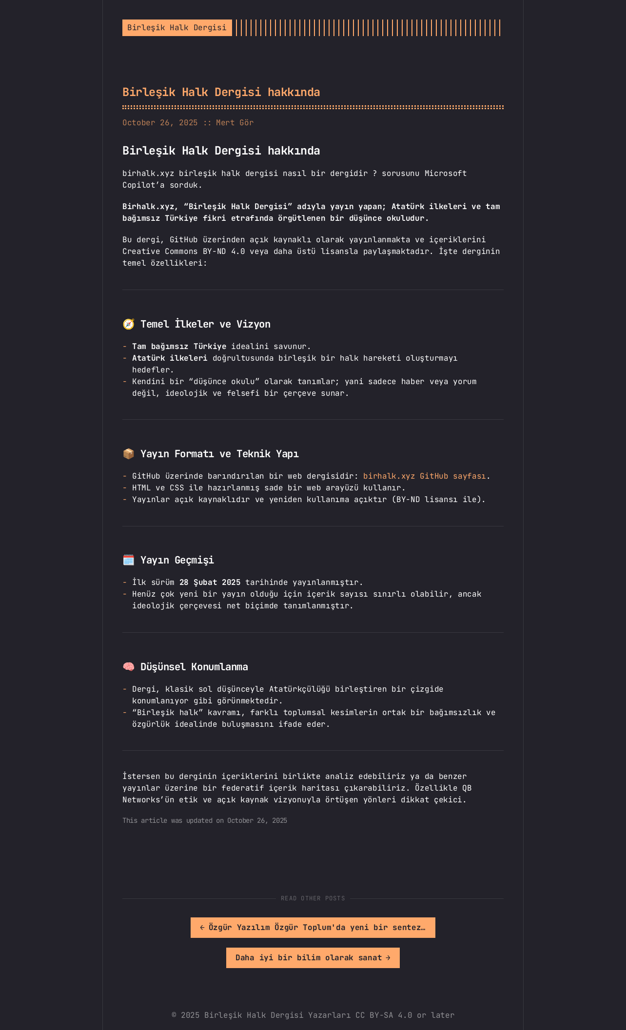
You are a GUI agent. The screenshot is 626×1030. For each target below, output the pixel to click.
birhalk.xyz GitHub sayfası (424, 476)
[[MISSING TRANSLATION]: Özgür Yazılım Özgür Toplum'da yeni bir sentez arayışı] (224, 927)
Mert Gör (235, 122)
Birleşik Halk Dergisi (176, 27)
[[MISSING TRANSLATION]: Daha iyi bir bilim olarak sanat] (409, 927)
